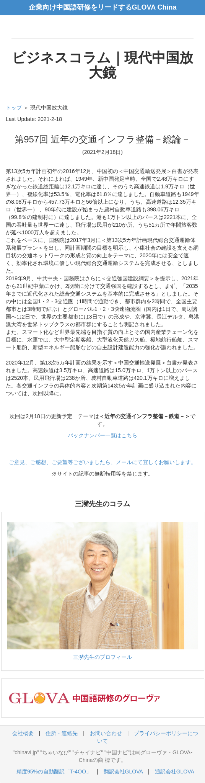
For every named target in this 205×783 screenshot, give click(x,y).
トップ (14, 108)
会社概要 (23, 733)
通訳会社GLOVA (174, 771)
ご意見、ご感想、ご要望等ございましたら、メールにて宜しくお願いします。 (102, 462)
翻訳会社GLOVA (123, 771)
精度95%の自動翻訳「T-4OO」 (53, 771)
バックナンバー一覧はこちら (102, 435)
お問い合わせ (106, 733)
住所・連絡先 (62, 733)
